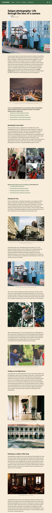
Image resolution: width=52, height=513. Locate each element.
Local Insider (5, 2)
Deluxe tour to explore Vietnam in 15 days (19, 112)
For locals (18, 2)
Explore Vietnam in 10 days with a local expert (20, 119)
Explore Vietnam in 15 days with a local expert (20, 117)
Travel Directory (30, 2)
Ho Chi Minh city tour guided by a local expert (20, 192)
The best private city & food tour (17, 186)
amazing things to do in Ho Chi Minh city (20, 184)
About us (13, 2)
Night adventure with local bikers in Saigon (19, 190)
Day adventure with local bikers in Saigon (19, 188)
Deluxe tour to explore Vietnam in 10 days (19, 115)
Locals (9, 16)
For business (23, 2)
